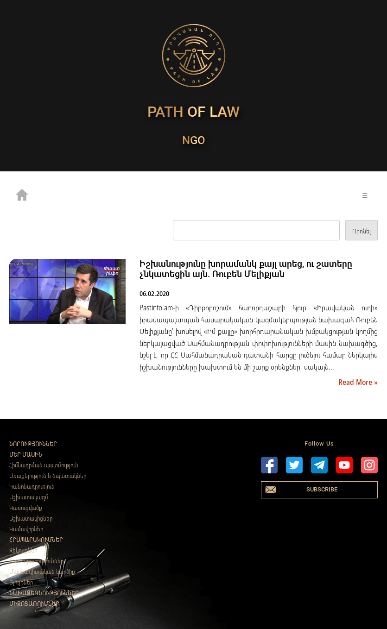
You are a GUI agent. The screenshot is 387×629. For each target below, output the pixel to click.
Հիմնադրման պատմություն (43, 465)
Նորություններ (33, 444)
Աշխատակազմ (28, 497)
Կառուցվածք (25, 507)
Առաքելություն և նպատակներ (47, 476)
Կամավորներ (26, 529)
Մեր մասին (25, 454)
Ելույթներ (21, 582)
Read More (356, 382)
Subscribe (321, 489)
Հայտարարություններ (36, 561)
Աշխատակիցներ (30, 518)
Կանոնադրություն (32, 486)
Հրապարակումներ (36, 539)
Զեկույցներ (23, 550)
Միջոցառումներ (34, 603)
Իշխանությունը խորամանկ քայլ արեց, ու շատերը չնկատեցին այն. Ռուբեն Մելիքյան (246, 268)
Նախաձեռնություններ (44, 593)
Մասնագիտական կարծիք (42, 571)
